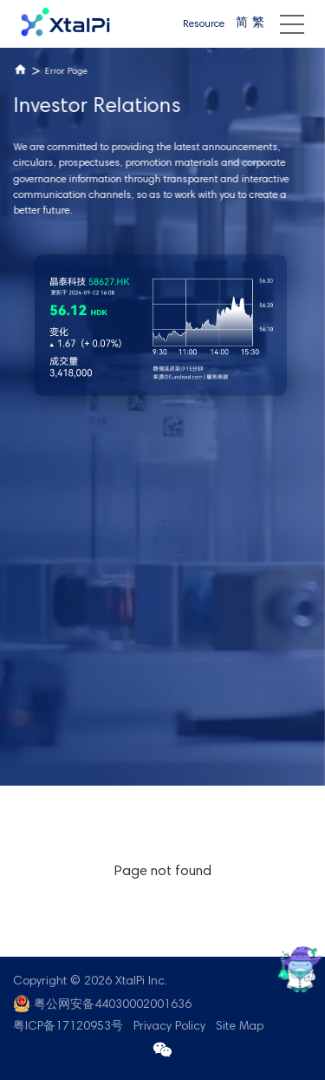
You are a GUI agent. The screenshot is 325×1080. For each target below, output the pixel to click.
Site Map (239, 1027)
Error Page (65, 71)
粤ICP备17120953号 (68, 1027)
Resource (203, 24)
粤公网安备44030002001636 (113, 1005)
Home (20, 70)
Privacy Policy (169, 1027)
